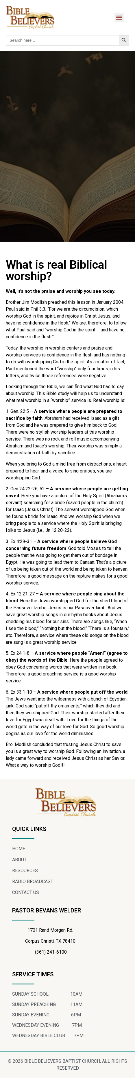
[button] (119, 17)
